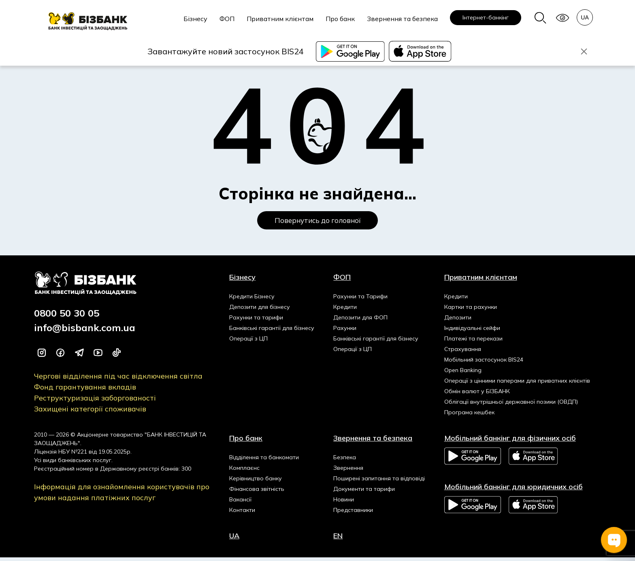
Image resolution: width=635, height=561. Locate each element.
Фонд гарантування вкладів (85, 390)
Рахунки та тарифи (256, 321)
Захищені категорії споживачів (90, 412)
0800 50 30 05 (66, 316)
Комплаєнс (244, 471)
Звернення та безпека (402, 19)
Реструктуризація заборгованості (95, 401)
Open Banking (463, 373)
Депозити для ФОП (360, 321)
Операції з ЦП (248, 342)
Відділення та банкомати (264, 461)
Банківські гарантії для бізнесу (271, 331)
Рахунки (344, 331)
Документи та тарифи (364, 492)
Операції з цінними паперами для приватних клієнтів (517, 384)
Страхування (462, 352)
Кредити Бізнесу (252, 300)
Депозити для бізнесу (259, 310)
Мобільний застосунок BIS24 (483, 363)
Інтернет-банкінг (485, 17)
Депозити (457, 321)
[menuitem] (195, 23)
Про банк (340, 19)
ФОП (226, 19)
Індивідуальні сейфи (472, 331)
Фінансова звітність (256, 492)
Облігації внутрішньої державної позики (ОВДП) (511, 405)
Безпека (344, 461)
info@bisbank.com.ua (84, 331)
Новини (343, 503)
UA (234, 539)
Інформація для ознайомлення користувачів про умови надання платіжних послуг (121, 496)
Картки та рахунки (470, 310)
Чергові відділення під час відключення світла (118, 379)
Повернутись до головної (318, 222)
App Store (534, 460)
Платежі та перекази (473, 342)
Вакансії (240, 503)
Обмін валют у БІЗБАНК (477, 394)
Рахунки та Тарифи (360, 300)
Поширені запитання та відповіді (379, 482)
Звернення (348, 471)
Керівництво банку (255, 482)
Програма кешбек (469, 416)
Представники (353, 513)
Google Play (472, 459)
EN (338, 539)
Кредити (345, 310)
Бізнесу (195, 19)
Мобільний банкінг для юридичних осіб (513, 490)
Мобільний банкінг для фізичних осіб (510, 441)
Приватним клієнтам (280, 19)
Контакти (242, 513)
